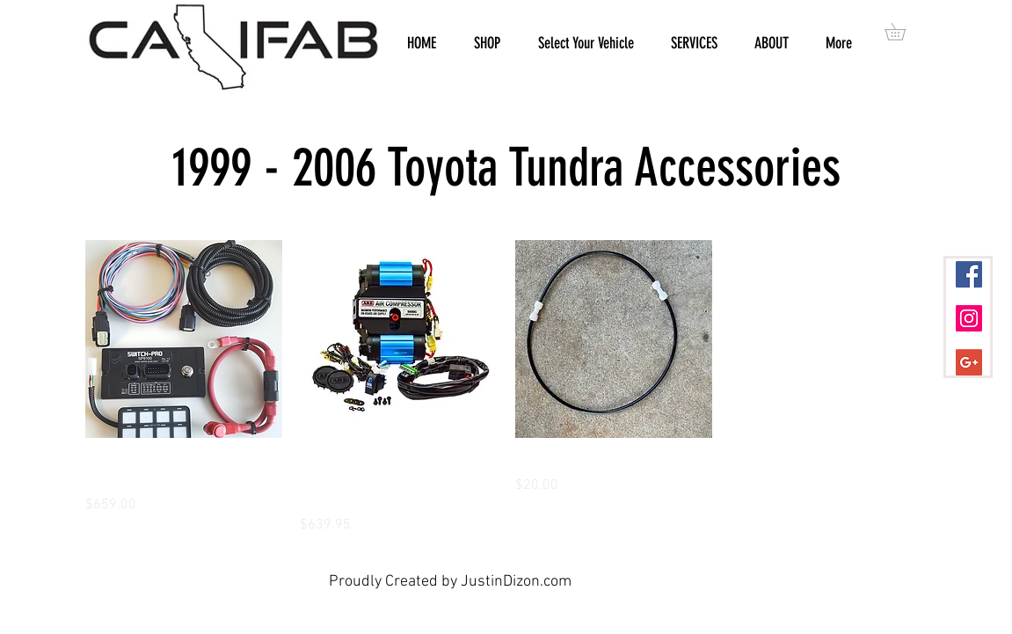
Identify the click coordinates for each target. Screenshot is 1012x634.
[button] (903, 31)
